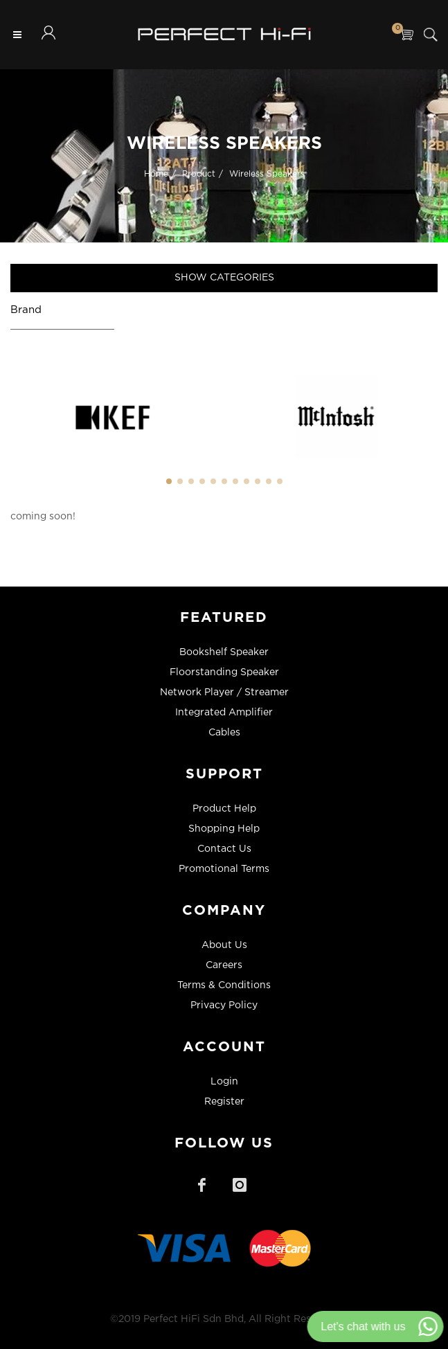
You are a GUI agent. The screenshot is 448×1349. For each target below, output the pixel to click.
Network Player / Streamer (224, 692)
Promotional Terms (224, 869)
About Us (224, 945)
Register (224, 1102)
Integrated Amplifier (224, 712)
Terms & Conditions (224, 985)
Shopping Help (224, 829)
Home (156, 173)
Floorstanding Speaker (224, 672)
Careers (224, 965)
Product (198, 173)
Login (224, 1082)
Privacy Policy (224, 1005)
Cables (224, 733)
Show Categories (224, 278)
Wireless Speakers (267, 173)
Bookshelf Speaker (224, 652)
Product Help (224, 809)
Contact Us (224, 849)
